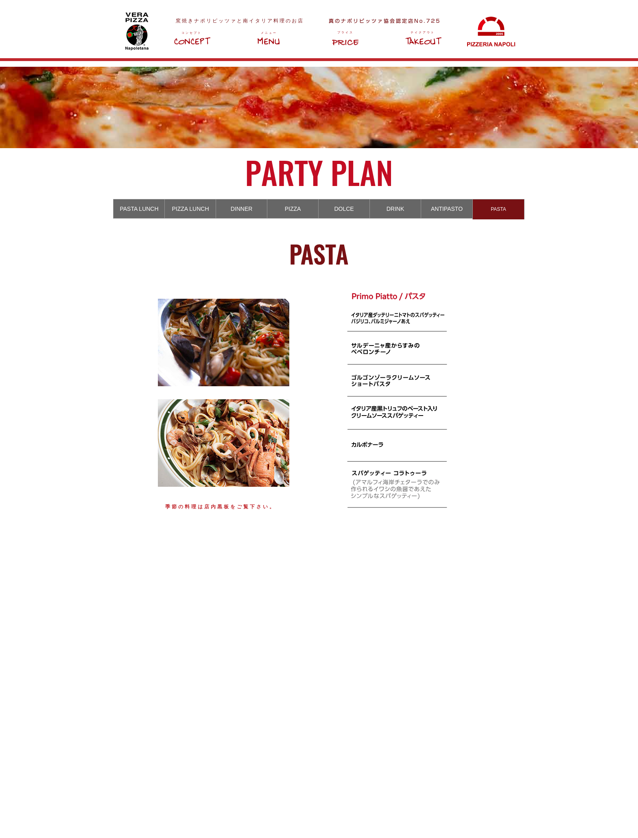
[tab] (139, 209)
